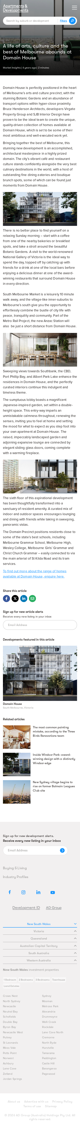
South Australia (52, 953)
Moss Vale (9, 1047)
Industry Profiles (15, 877)
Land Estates (11, 986)
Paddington (49, 1058)
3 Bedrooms (43, 979)
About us (14, 1101)
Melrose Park (50, 1006)
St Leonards (10, 1042)
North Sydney (11, 1001)
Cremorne (48, 1037)
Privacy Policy (62, 1101)
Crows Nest (10, 996)
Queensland (53, 938)
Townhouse (58, 979)
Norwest (8, 1058)
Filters (63, 20)
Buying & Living (15, 868)
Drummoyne (49, 1016)
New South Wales (51, 924)
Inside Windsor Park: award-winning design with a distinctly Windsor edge (54, 759)
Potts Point (10, 1053)
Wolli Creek (49, 1022)
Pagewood (48, 1074)
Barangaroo (49, 1068)
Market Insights (12, 67)
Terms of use (32, 1106)
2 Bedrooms (26, 979)
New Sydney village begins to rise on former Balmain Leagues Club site (54, 786)
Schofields (9, 1016)
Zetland (7, 1074)
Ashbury (8, 1063)
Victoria (55, 931)
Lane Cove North (52, 1032)
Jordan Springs (12, 1079)
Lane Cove (9, 1068)
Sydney (46, 996)
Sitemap (51, 1106)
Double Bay (10, 1022)
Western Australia (51, 960)
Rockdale (48, 1027)
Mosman (47, 1001)
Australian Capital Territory (48, 946)
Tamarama (48, 1053)
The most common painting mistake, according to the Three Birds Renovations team (54, 732)
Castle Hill (48, 1063)
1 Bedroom (10, 979)
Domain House (12, 704)
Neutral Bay (10, 1011)
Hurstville (48, 1047)
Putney (7, 1037)
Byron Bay (9, 1027)
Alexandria (48, 1011)
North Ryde (49, 1042)
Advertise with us (36, 1101)
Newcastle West (13, 1032)
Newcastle (9, 1006)
